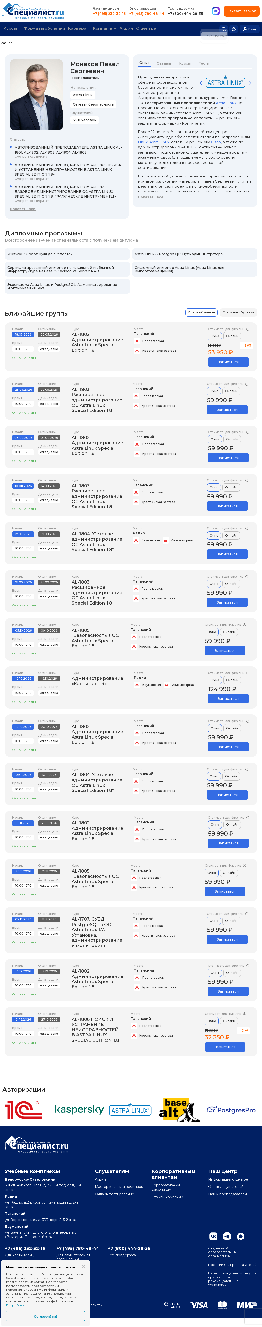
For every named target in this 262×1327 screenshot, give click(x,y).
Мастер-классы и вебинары (119, 1186)
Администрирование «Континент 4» (97, 680)
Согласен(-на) (45, 1316)
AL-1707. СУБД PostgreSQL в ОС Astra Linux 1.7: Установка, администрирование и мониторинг (97, 931)
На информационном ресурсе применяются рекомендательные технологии (228, 1287)
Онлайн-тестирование (114, 1193)
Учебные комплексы (32, 1171)
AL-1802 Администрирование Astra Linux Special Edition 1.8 (97, 341)
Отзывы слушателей (226, 1186)
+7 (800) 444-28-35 (188, 13)
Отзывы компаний (167, 1196)
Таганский (144, 333)
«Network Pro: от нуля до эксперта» (39, 253)
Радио (139, 532)
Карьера (80, 29)
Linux (143, 141)
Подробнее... (16, 1305)
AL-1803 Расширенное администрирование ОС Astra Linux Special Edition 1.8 (97, 399)
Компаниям (108, 29)
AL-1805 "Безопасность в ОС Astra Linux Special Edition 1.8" (95, 637)
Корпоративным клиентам (174, 1174)
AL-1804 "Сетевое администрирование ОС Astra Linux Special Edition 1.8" (97, 541)
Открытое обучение (238, 311)
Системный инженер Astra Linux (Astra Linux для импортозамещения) (179, 269)
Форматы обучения (46, 29)
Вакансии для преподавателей (223, 1268)
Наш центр (223, 1171)
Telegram (227, 1236)
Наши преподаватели (227, 1193)
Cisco (216, 141)
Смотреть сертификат (32, 156)
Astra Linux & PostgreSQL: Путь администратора (179, 253)
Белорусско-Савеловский (30, 1179)
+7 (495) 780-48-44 (149, 13)
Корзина (234, 29)
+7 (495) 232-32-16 (112, 13)
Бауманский (16, 1226)
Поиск (224, 29)
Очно (215, 335)
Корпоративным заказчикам (166, 1186)
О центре (152, 29)
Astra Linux (226, 102)
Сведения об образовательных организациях (223, 1252)
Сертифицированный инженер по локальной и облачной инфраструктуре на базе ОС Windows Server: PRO (60, 269)
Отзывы (165, 62)
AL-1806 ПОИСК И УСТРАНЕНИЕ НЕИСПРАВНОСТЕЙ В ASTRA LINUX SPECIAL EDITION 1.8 (95, 1029)
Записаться (228, 361)
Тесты (206, 62)
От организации (145, 8)
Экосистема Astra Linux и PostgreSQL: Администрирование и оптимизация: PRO (62, 286)
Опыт (145, 62)
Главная (6, 42)
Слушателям (112, 1171)
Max (241, 1236)
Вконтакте (213, 1236)
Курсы (11, 29)
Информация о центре (228, 1179)
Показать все (23, 208)
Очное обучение (201, 311)
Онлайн (232, 335)
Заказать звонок (243, 11)
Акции (131, 29)
